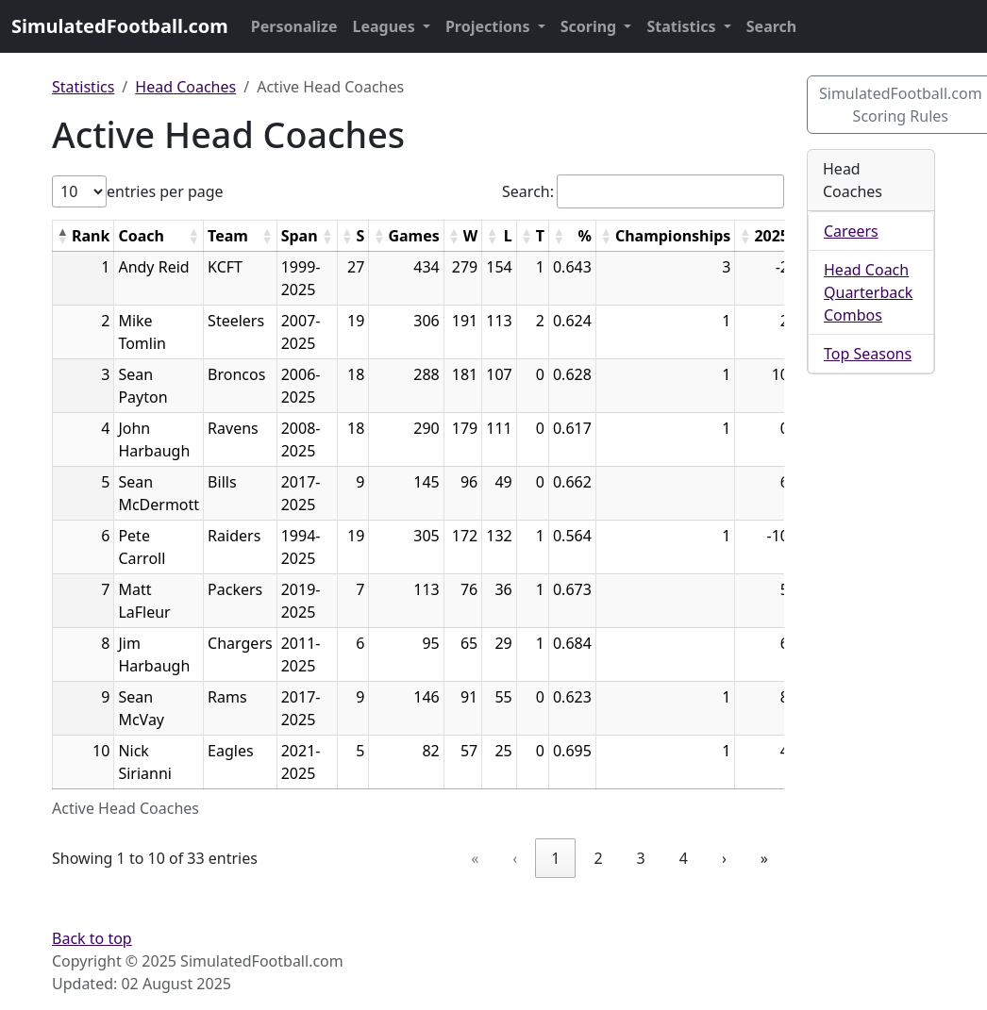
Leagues (386, 26)
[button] (62, 235)
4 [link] (683, 858)
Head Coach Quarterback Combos (868, 292)
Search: (528, 191)
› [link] (724, 858)
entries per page (165, 191)
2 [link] (598, 858)
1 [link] (555, 858)
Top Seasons (868, 353)
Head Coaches (185, 86)
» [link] (764, 858)
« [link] (474, 858)
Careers (851, 231)
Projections (489, 26)
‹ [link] (514, 858)
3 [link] (641, 858)
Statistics (682, 26)
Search (771, 26)
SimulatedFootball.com (119, 26)
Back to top (92, 938)
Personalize (294, 26)
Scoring (590, 26)
